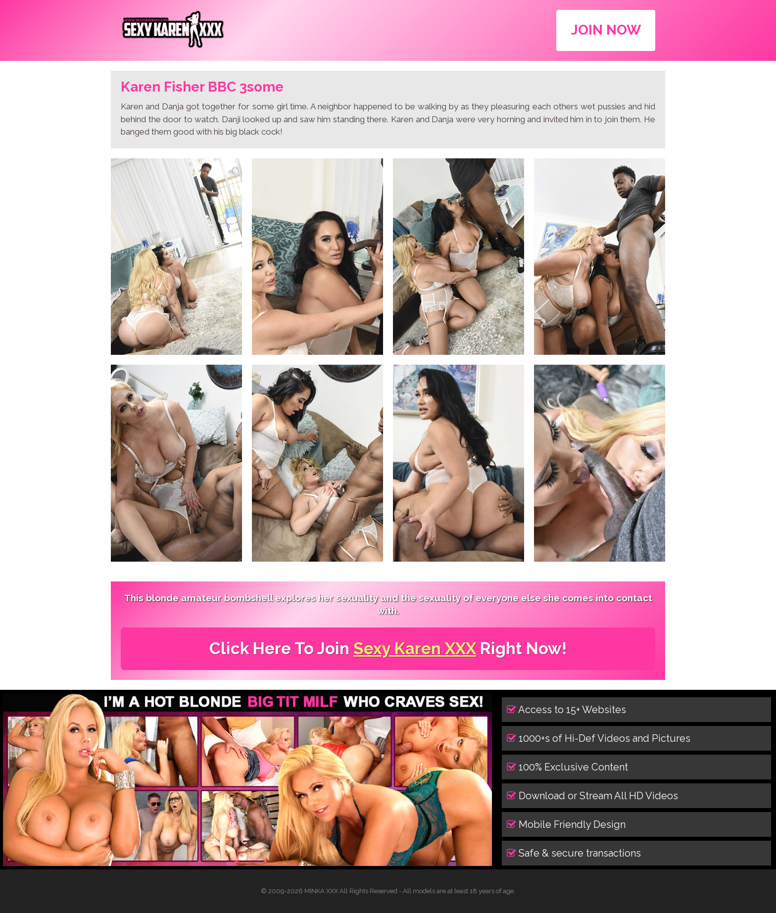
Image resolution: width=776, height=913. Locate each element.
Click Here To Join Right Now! (388, 648)
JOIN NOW (606, 30)
